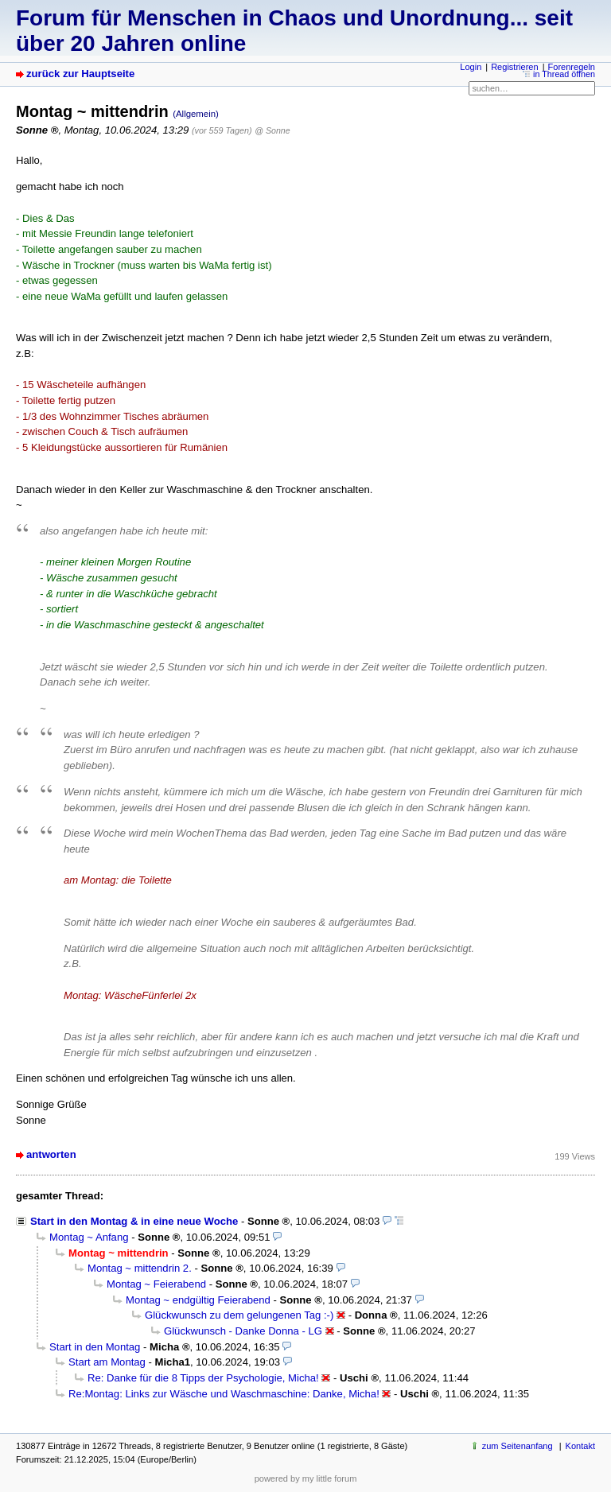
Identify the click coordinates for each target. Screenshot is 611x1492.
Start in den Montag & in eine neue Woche (134, 1221)
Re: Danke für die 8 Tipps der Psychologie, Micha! (203, 1378)
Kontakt (580, 1446)
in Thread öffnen (564, 74)
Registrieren (514, 67)
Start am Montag (107, 1362)
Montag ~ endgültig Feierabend (198, 1300)
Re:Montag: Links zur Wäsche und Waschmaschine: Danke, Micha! (223, 1394)
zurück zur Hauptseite (80, 74)
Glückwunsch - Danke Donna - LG (243, 1331)
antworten (51, 1154)
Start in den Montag (94, 1347)
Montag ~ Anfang (89, 1237)
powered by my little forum (306, 1478)
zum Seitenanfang (517, 1446)
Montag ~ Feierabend (156, 1284)
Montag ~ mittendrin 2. (140, 1268)
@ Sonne (272, 130)
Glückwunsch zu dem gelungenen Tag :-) (239, 1315)
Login (470, 67)
